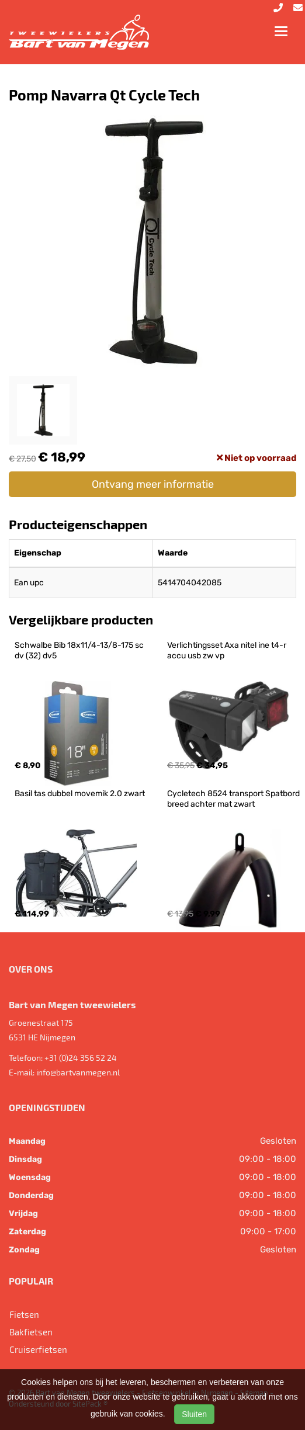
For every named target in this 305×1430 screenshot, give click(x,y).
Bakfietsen (31, 1332)
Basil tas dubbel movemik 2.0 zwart (80, 794)
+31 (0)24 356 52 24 (80, 1058)
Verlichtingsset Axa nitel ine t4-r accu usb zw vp (227, 650)
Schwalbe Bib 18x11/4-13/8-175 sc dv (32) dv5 (80, 650)
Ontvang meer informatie (153, 484)
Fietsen (24, 1314)
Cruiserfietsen (38, 1349)
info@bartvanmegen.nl (78, 1072)
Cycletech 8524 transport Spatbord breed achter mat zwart (234, 799)
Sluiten (194, 1414)
